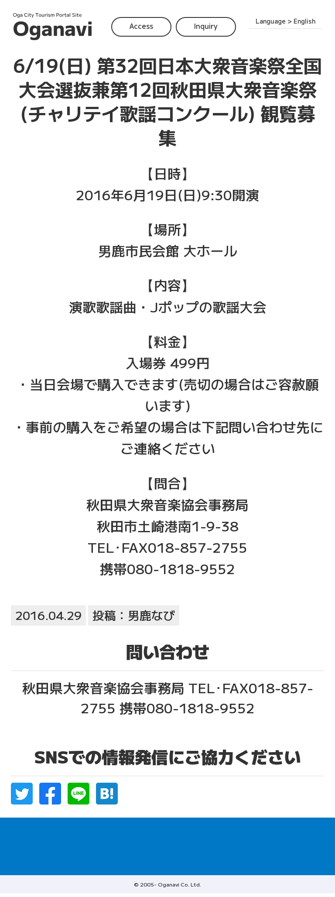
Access (141, 26)
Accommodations (271, 835)
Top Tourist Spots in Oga (157, 835)
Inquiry (206, 26)
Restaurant (220, 835)
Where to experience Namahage (62, 835)
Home (22, 852)
